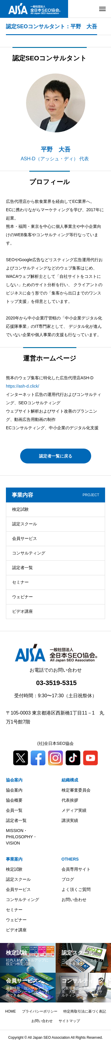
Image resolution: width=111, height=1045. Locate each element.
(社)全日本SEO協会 (55, 743)
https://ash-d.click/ (22, 386)
